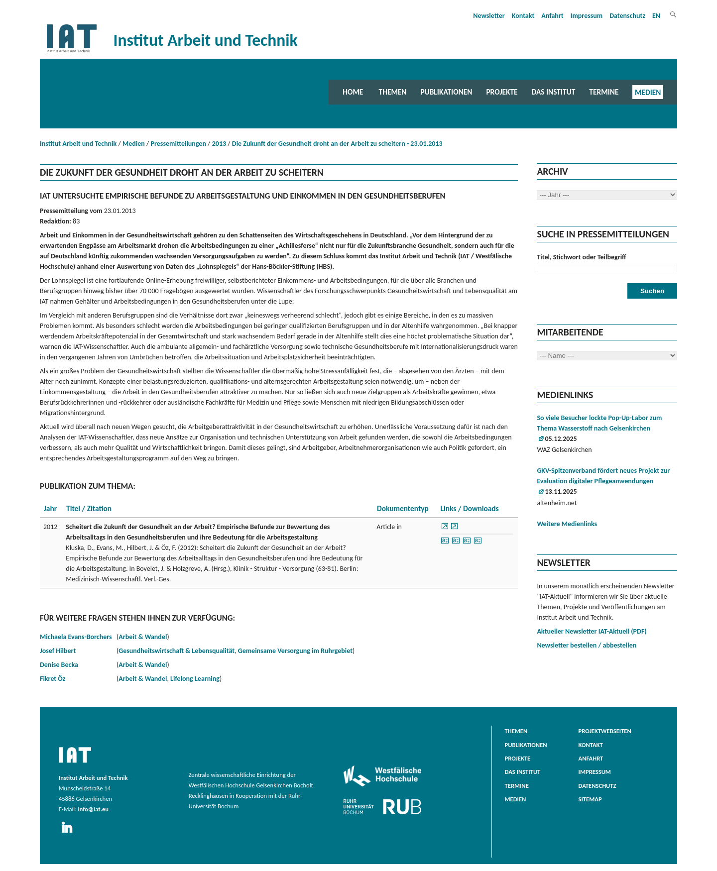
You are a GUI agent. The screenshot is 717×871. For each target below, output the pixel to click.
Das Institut (554, 92)
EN (656, 15)
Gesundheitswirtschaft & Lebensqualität (177, 651)
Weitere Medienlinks (567, 524)
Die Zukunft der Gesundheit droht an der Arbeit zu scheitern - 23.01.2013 (337, 143)
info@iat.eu (93, 809)
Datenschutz (627, 15)
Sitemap (590, 799)
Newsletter (489, 15)
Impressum (587, 15)
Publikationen (446, 92)
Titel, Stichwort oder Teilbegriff (581, 257)
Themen (393, 92)
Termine (603, 92)
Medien (648, 92)
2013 (219, 143)
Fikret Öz (52, 678)
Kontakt (523, 15)
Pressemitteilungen (178, 143)
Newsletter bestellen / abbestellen (586, 645)
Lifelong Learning (195, 678)
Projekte (501, 92)
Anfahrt (552, 15)
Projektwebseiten (605, 731)
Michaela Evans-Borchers (76, 637)
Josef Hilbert (58, 651)
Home (353, 92)
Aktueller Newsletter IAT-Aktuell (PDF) (591, 631)
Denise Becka (59, 664)
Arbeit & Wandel (143, 637)
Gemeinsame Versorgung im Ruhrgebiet (295, 651)
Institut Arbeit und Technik (78, 143)
